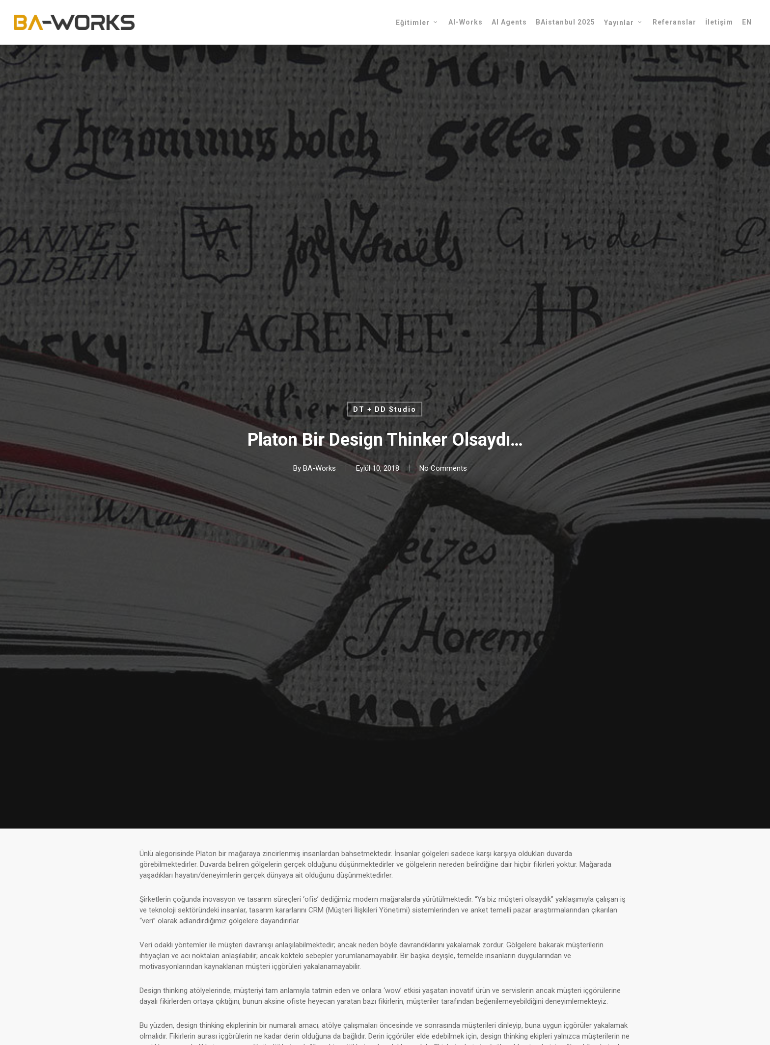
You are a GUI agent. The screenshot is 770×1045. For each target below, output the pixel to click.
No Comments (443, 468)
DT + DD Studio (384, 409)
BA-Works (319, 468)
